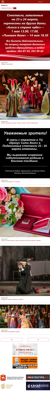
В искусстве (10, 8)
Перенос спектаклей (7, 64)
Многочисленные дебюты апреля (10, 331)
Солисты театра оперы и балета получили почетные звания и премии (21, 240)
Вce (15, 8)
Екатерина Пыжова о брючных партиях (12, 299)
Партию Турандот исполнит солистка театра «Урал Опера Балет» (19, 123)
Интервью (4, 8)
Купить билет (25, 350)
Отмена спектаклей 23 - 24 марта (10, 181)
